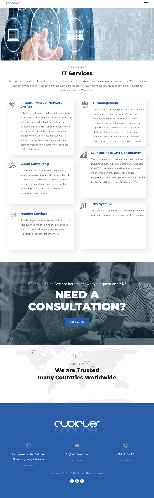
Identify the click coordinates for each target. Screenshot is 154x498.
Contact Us (77, 322)
